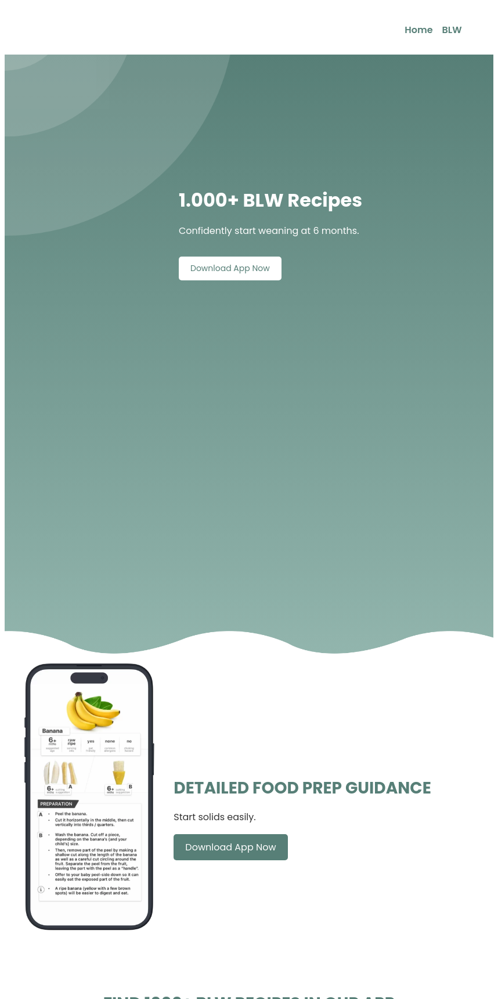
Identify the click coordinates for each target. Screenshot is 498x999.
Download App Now (230, 268)
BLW (452, 30)
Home (418, 30)
